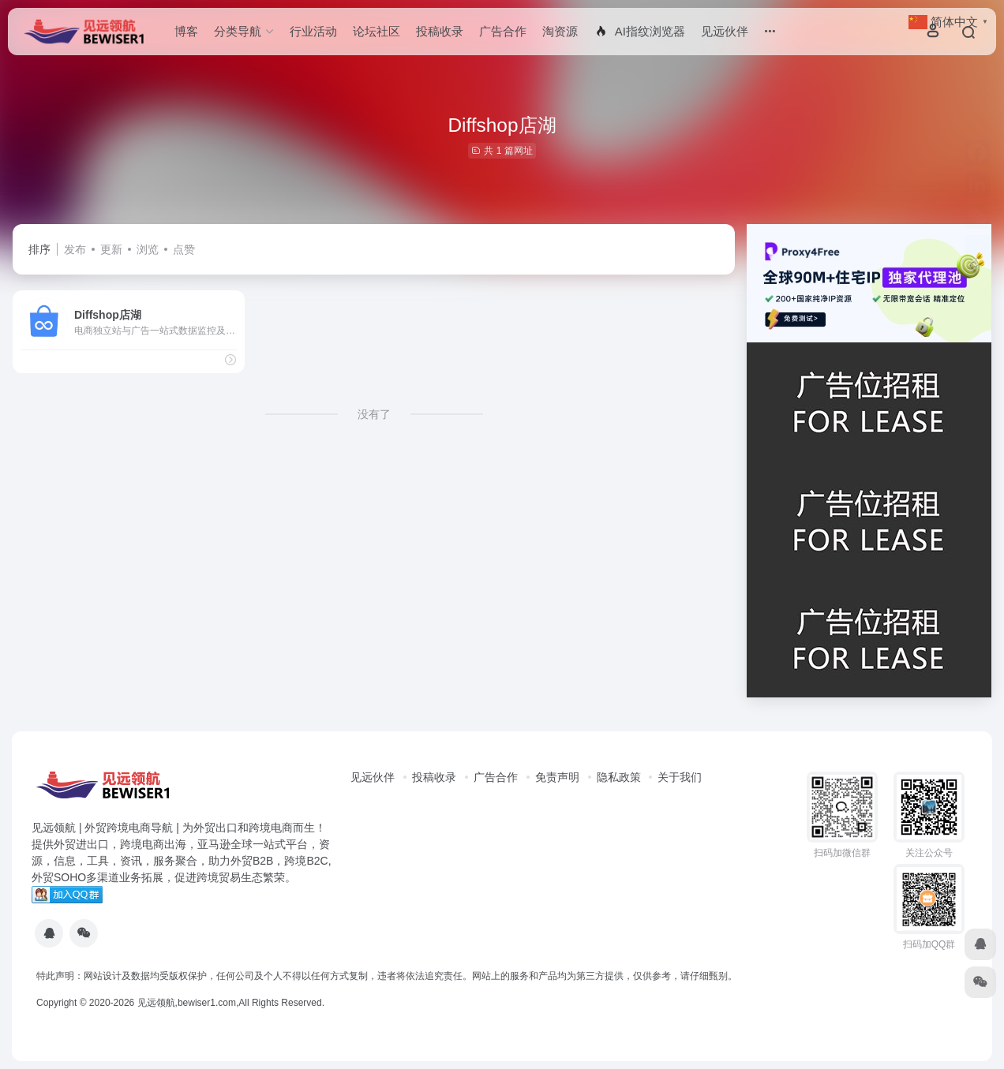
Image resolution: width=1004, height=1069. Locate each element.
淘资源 (560, 31)
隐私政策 (619, 777)
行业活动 (313, 31)
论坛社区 (376, 31)
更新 (111, 249)
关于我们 (679, 777)
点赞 (184, 249)
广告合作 (502, 31)
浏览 (148, 249)
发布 (75, 249)
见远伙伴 (724, 31)
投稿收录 (439, 31)
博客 (186, 31)
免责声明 (557, 777)
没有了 (374, 414)
